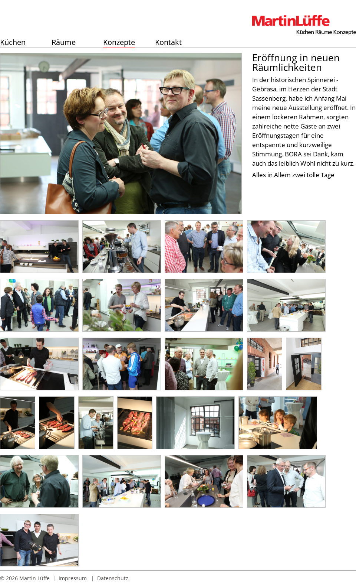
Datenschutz (112, 578)
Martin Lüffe (34, 578)
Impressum (73, 578)
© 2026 (9, 578)
